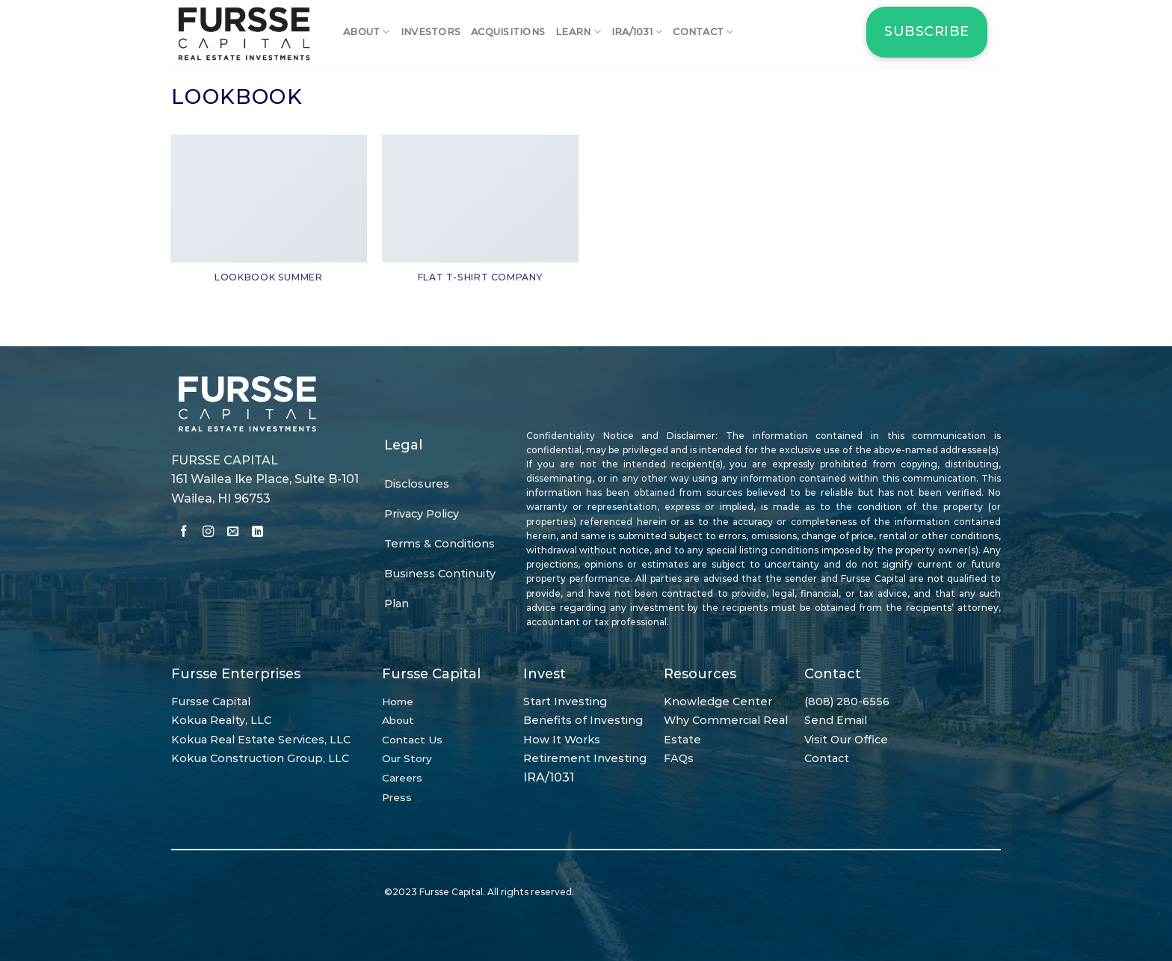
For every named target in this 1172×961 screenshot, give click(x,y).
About (366, 32)
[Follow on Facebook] (183, 533)
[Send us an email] (232, 533)
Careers (402, 778)
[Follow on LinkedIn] (257, 533)
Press (397, 797)
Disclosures (416, 484)
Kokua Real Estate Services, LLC (261, 739)
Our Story (407, 758)
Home (397, 701)
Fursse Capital (210, 701)
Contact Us (412, 740)
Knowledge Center (718, 701)
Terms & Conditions (439, 543)
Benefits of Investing (583, 720)
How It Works (561, 739)
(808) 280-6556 (846, 701)
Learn (578, 32)
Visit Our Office (846, 739)
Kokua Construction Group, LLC (260, 758)
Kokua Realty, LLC (221, 720)
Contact (703, 32)
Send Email (835, 720)
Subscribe (926, 31)
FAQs (679, 758)
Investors (430, 31)
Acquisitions (508, 31)
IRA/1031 (637, 32)
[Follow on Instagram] (208, 533)
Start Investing (565, 701)
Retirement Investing (585, 758)
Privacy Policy (421, 514)
